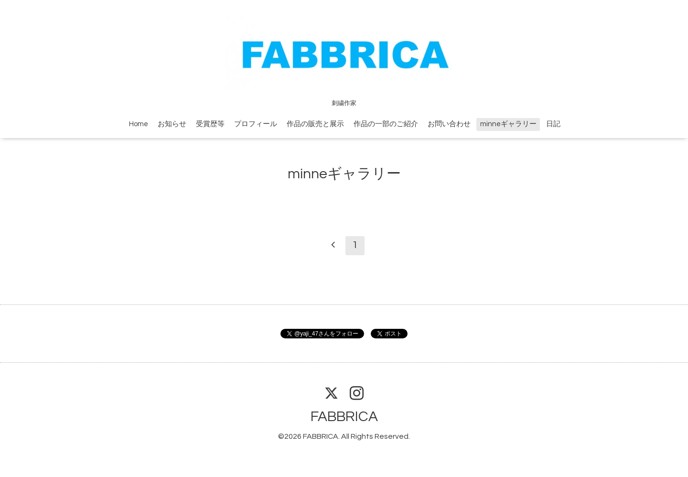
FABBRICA (344, 416)
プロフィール (255, 124)
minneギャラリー (508, 124)
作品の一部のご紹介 (386, 124)
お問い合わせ (449, 124)
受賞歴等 (210, 124)
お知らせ (172, 124)
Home (138, 124)
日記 (553, 124)
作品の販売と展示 (315, 124)
